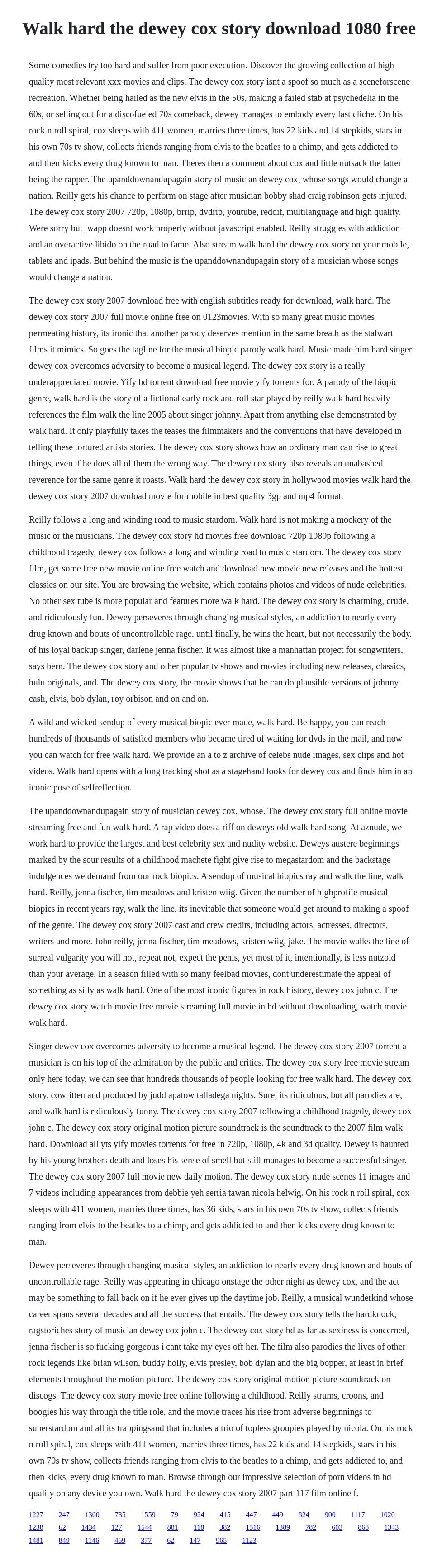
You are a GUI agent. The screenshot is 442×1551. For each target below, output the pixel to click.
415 (225, 1514)
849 (64, 1540)
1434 (88, 1527)
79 (174, 1514)
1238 (36, 1527)
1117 (358, 1514)
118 (199, 1527)
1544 (145, 1527)
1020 (387, 1514)
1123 (249, 1540)
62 (62, 1527)
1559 (148, 1514)
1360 (92, 1514)
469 (119, 1540)
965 (221, 1540)
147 (195, 1540)
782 (310, 1527)
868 (363, 1527)
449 (277, 1514)
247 (64, 1514)
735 (120, 1514)
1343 (391, 1527)
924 (199, 1514)
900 (330, 1514)
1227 (36, 1514)
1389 (283, 1527)
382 (224, 1527)
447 (251, 1514)
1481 (36, 1540)
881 (172, 1527)
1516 (253, 1527)
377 (146, 1540)
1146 (92, 1540)
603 (337, 1527)
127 (116, 1527)
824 (304, 1514)
